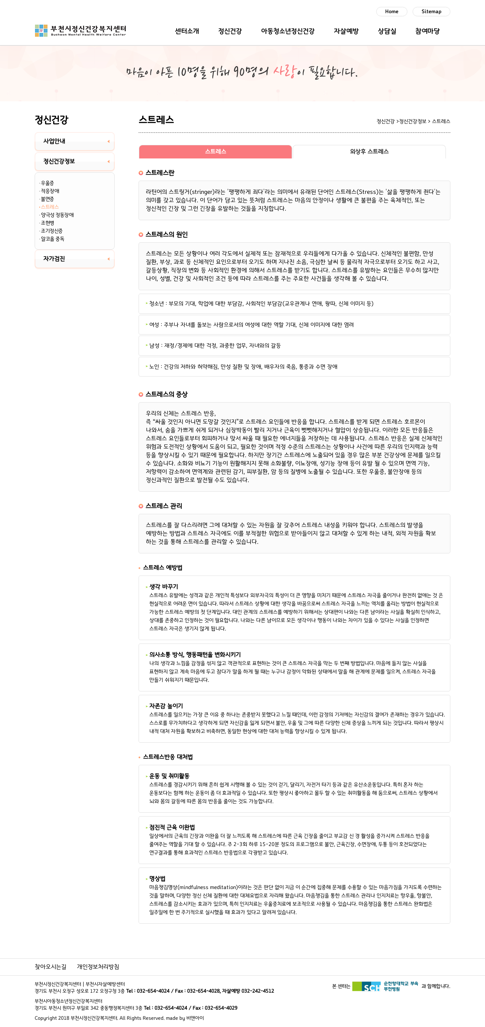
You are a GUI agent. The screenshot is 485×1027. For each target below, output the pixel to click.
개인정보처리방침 (98, 967)
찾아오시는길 (51, 967)
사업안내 (54, 141)
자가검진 (54, 259)
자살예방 (346, 31)
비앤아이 (195, 1018)
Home (391, 11)
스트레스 (50, 207)
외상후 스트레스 (369, 152)
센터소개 (187, 31)
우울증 (47, 183)
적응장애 (50, 191)
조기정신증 (52, 231)
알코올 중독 (52, 239)
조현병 (47, 223)
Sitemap (431, 11)
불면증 (47, 199)
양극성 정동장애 (57, 215)
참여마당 (427, 31)
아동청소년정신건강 (288, 31)
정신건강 (230, 31)
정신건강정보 (59, 161)
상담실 (387, 31)
